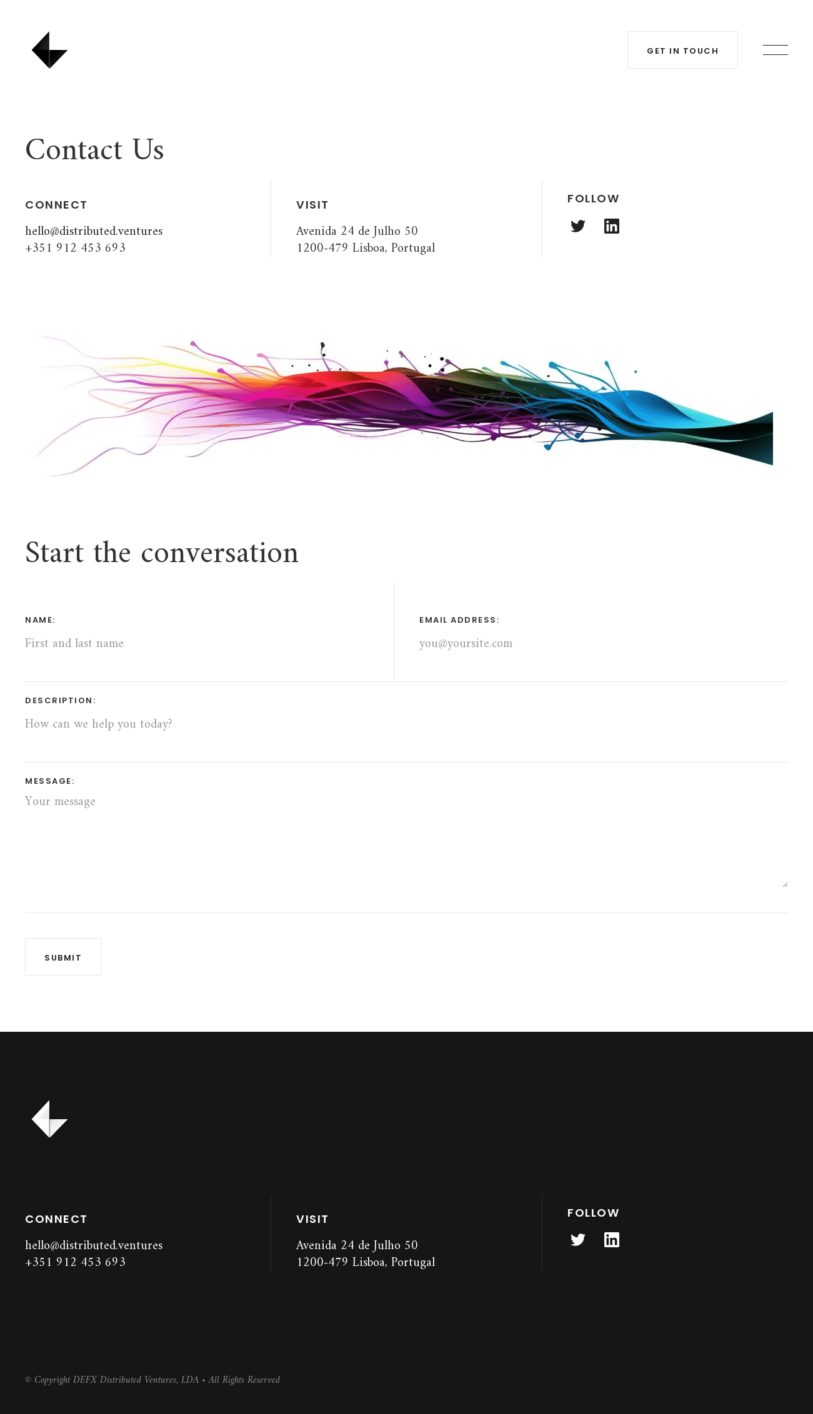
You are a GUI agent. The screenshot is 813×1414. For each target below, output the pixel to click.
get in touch (683, 51)
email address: (459, 620)
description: (60, 700)
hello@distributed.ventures (93, 232)
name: (40, 620)
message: (49, 781)
